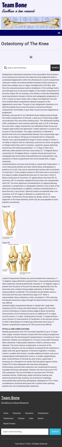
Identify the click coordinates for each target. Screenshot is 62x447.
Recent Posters (9, 424)
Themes (21, 418)
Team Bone (10, 398)
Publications (8, 418)
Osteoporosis (43, 413)
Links (31, 418)
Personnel (17, 413)
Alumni (40, 418)
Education (29, 413)
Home (5, 413)
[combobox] (26, 68)
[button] (59, 33)
